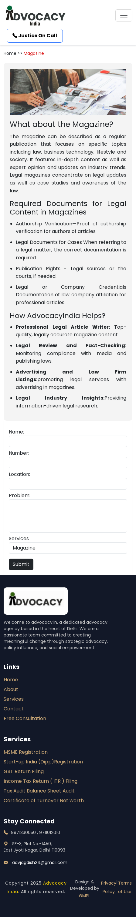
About (11, 689)
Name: (16, 431)
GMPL (84, 896)
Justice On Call (34, 35)
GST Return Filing (24, 771)
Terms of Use (125, 887)
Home (11, 679)
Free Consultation (25, 718)
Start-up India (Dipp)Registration (43, 761)
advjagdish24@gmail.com (35, 862)
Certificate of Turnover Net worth (44, 800)
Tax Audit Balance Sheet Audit (39, 790)
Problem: (19, 495)
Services (19, 538)
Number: (19, 453)
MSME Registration (26, 752)
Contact (14, 708)
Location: (19, 474)
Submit (21, 564)
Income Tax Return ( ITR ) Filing (40, 781)
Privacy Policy (108, 887)
